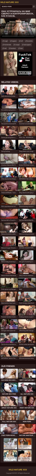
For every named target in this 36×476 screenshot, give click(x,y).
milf (22, 41)
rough (6, 41)
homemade (7, 45)
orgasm (14, 41)
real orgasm (27, 45)
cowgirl (17, 45)
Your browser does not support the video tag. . (18, 28)
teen (21, 48)
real (5, 48)
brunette (29, 41)
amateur (13, 48)
